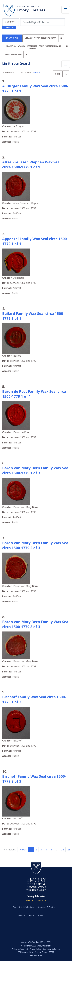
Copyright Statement (51, 949)
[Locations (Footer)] (36, 900)
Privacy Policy (35, 949)
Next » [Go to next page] (23, 849)
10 (66, 73)
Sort (57, 73)
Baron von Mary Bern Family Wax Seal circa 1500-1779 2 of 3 (35, 545)
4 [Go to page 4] (46, 849)
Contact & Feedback (25, 915)
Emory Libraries (31, 10)
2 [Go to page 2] (36, 849)
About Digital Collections (23, 907)
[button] (10, 22)
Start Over (12, 38)
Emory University (28, 6)
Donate (41, 915)
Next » (36, 72)
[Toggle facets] (65, 64)
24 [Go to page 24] (62, 849)
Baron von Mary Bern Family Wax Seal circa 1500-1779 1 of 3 (35, 470)
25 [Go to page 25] (68, 849)
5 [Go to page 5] (51, 849)
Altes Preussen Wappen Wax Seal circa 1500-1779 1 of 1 (31, 164)
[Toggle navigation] (65, 10)
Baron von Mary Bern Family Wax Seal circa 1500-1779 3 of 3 (35, 624)
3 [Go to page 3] (41, 849)
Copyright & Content (46, 907)
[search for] (42, 22)
